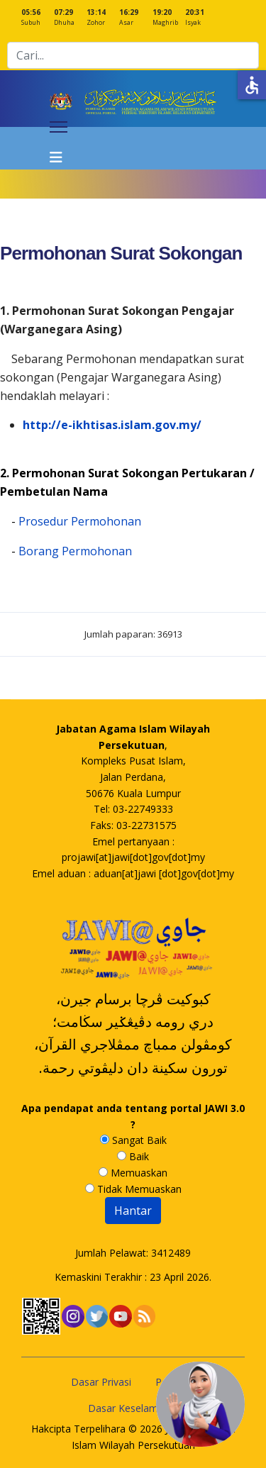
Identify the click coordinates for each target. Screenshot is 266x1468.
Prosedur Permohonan (79, 521)
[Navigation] (58, 148)
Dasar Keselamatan (133, 1408)
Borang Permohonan (75, 551)
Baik (133, 1156)
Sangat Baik (133, 1140)
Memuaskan (133, 1172)
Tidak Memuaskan (133, 1189)
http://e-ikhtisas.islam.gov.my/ (112, 425)
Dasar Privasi (101, 1382)
